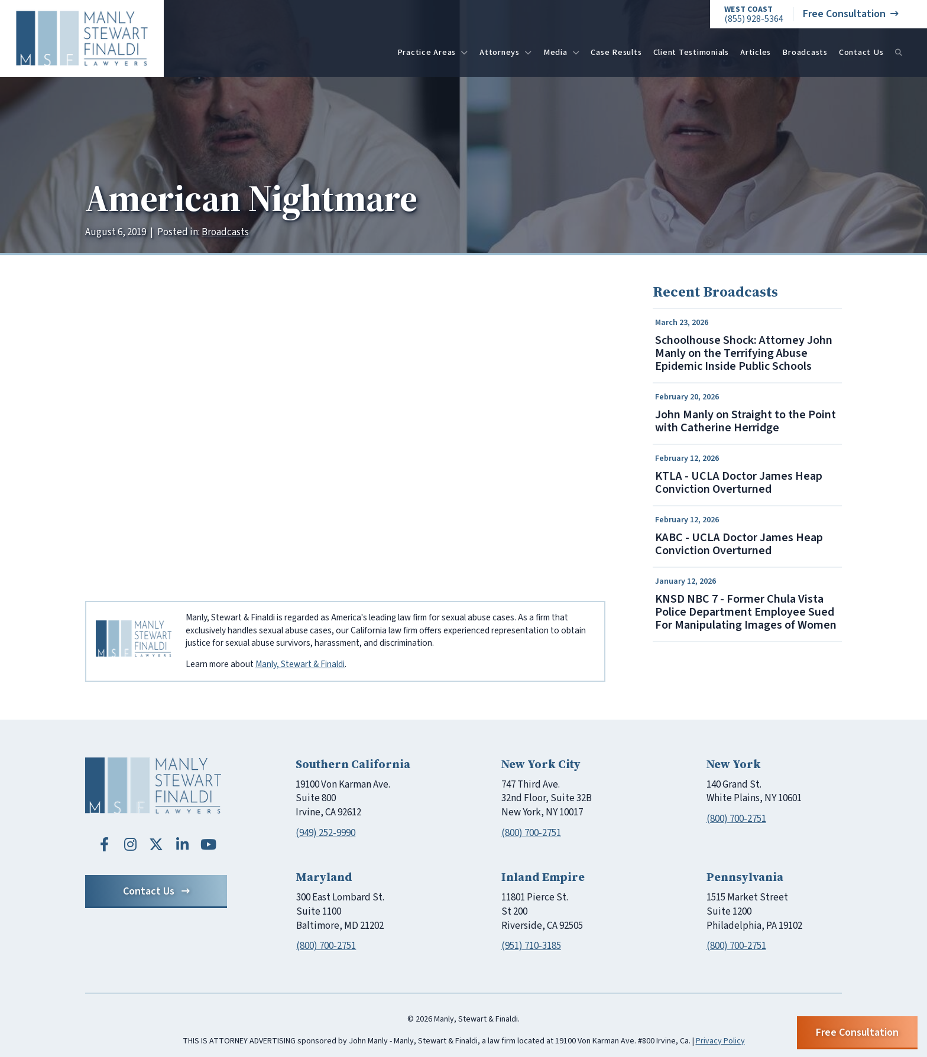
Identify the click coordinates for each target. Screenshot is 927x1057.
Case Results (616, 52)
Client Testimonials (691, 52)
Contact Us (861, 52)
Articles (755, 52)
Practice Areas (432, 52)
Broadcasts (805, 52)
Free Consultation (851, 13)
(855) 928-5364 (753, 14)
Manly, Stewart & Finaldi (300, 664)
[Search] (898, 52)
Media (561, 52)
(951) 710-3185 (531, 946)
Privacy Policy (720, 1041)
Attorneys (505, 52)
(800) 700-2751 (531, 833)
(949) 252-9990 (325, 833)
